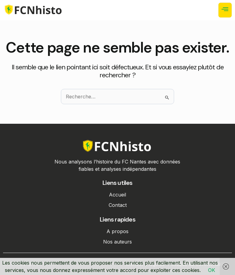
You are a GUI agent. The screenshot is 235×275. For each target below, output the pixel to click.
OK (211, 270)
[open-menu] (225, 10)
